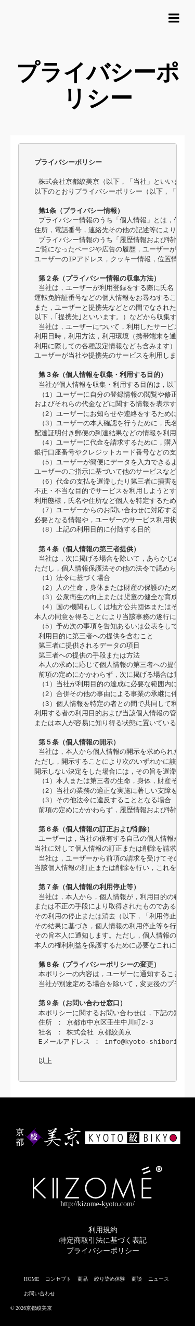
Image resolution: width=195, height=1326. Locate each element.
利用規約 (103, 1230)
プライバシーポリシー (103, 1251)
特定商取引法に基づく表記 (103, 1240)
